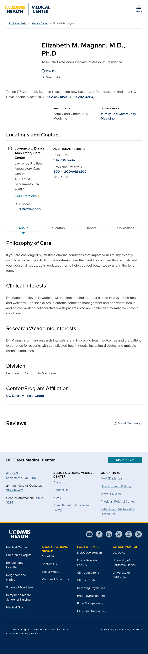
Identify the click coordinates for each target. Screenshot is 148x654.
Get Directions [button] (26, 196)
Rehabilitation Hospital (15, 564)
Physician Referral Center (118, 501)
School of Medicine (19, 587)
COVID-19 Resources (91, 611)
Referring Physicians (91, 588)
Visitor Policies (111, 494)
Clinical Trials (86, 580)
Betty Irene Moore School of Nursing (18, 597)
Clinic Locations (88, 572)
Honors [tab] (91, 227)
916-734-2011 (14, 490)
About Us (48, 556)
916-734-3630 (30, 209)
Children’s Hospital (19, 555)
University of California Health (124, 562)
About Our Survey (130, 423)
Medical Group (16, 607)
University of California (121, 574)
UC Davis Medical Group (25, 395)
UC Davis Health (18, 23)
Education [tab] (57, 227)
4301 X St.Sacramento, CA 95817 (21, 475)
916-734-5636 (64, 159)
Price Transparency (90, 603)
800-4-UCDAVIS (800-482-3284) (70, 174)
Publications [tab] (125, 227)
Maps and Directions (56, 579)
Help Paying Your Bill (91, 595)
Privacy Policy (29, 633)
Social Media (50, 571)
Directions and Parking (116, 486)
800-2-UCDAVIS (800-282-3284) (68, 96)
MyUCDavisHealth (113, 478)
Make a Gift (125, 459)
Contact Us (49, 564)
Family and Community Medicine (118, 116)
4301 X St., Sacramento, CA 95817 (121, 629)
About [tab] (23, 227)
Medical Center (40, 23)
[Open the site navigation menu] (138, 8)
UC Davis (119, 552)
